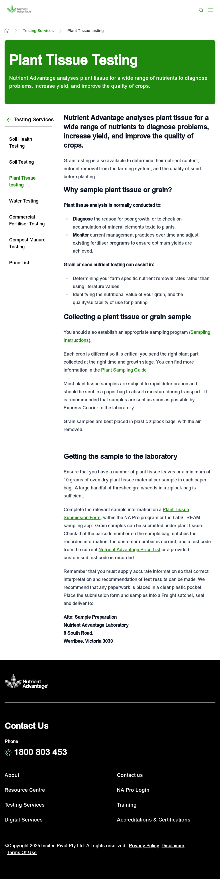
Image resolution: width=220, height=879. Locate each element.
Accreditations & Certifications (153, 820)
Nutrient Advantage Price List (129, 550)
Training (127, 805)
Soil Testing (21, 162)
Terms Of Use (22, 853)
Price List (19, 263)
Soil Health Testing (20, 142)
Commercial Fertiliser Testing (27, 220)
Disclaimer (173, 846)
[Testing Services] (28, 120)
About (12, 775)
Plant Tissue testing (22, 181)
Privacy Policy (144, 846)
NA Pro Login (133, 790)
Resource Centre (25, 790)
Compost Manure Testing (27, 243)
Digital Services (24, 820)
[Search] (201, 10)
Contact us (130, 775)
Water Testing (23, 201)
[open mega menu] (210, 10)
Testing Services (25, 805)
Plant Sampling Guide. (124, 370)
